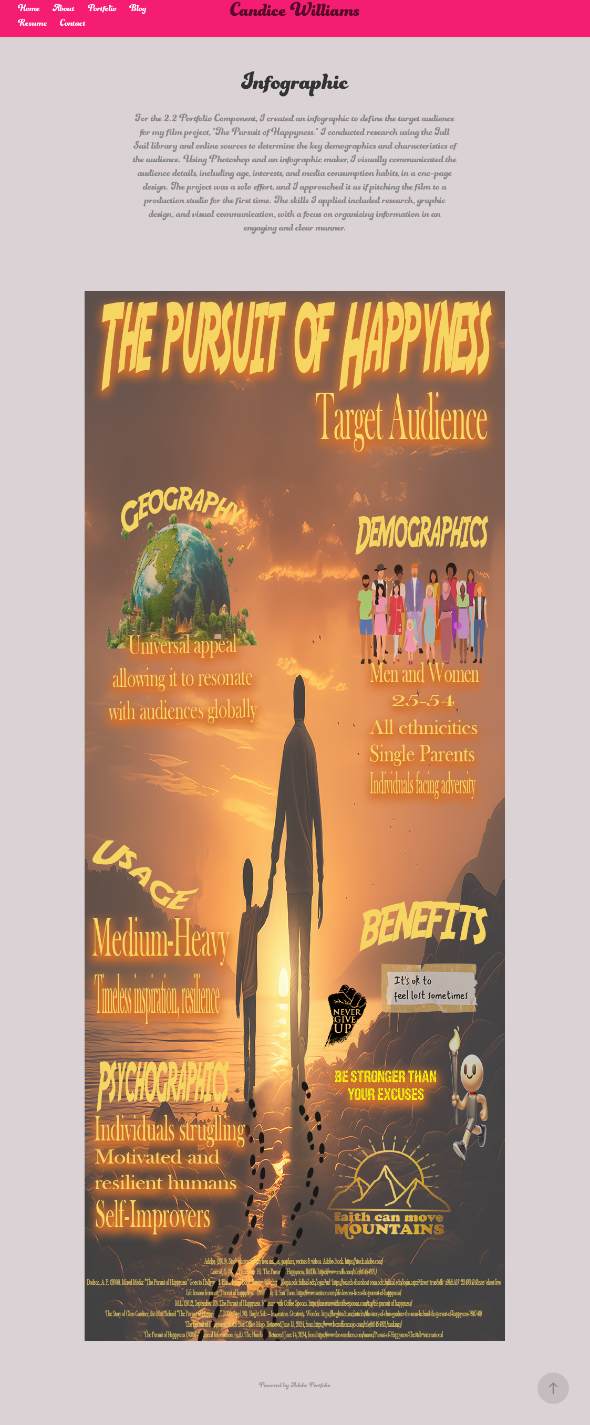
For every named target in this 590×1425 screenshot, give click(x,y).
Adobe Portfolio (310, 1388)
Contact (73, 27)
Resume (32, 27)
